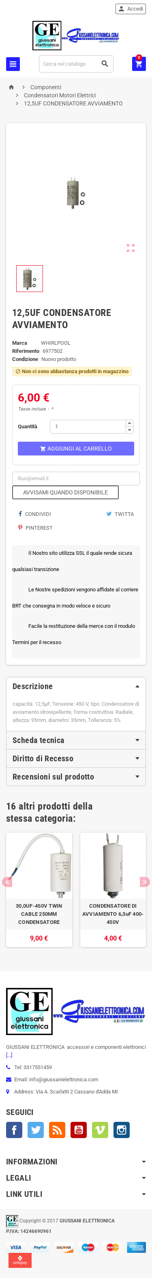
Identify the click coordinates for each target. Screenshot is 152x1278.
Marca (19, 343)
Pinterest (35, 528)
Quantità (27, 426)
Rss (57, 1130)
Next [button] (145, 882)
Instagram (121, 1130)
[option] (39, 890)
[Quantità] (88, 427)
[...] (9, 1055)
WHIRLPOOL (56, 343)
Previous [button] (7, 882)
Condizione (25, 359)
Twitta (120, 514)
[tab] (76, 686)
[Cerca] (76, 64)
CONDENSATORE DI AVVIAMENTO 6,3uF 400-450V (113, 914)
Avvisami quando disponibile (65, 492)
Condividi (34, 514)
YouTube (79, 1130)
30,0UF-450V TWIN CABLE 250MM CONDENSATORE (39, 914)
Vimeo (100, 1130)
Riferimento (25, 351)
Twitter (36, 1130)
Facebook (14, 1130)
